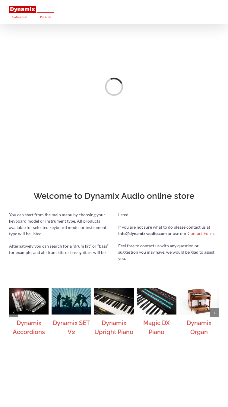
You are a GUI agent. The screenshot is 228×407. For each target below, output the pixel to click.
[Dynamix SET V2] (71, 290)
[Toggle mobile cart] (204, 9)
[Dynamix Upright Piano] (114, 290)
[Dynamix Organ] (199, 290)
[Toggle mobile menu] (216, 9)
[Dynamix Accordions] (29, 290)
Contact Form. (201, 233)
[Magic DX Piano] (156, 290)
